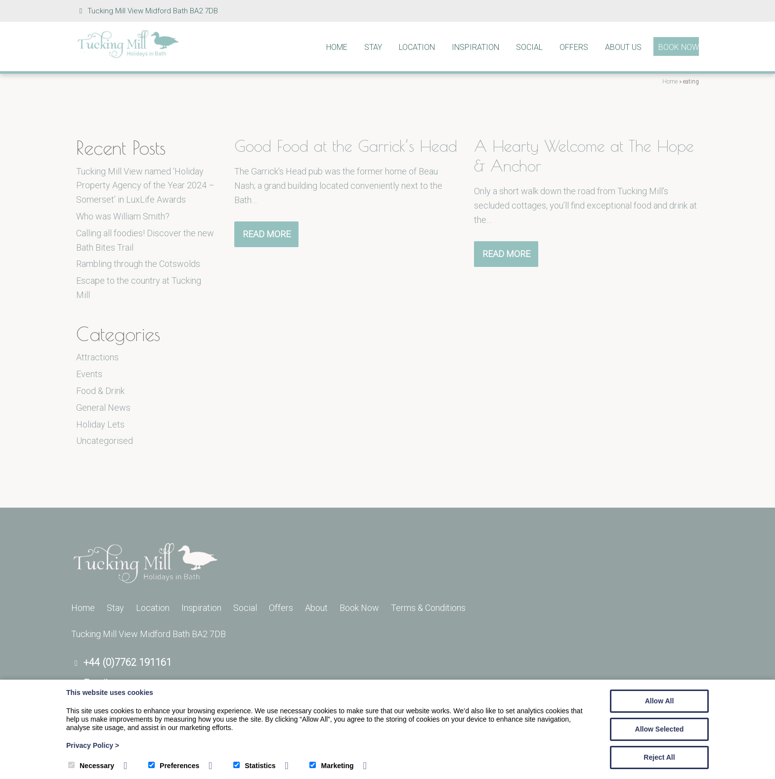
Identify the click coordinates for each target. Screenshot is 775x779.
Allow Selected (659, 729)
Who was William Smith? (123, 216)
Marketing (331, 766)
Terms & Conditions (428, 608)
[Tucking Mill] (128, 55)
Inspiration (475, 47)
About (316, 608)
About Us (623, 47)
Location (417, 47)
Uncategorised (104, 440)
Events (89, 374)
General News (103, 407)
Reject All (659, 757)
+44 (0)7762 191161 (128, 662)
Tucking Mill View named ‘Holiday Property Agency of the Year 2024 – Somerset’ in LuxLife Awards (145, 185)
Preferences (173, 766)
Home (336, 47)
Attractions (97, 357)
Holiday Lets (100, 424)
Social (529, 47)
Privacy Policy (92, 745)
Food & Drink (100, 391)
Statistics (254, 766)
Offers (574, 47)
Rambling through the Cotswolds (138, 264)
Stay (373, 47)
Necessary (91, 766)
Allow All (659, 701)
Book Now (678, 47)
